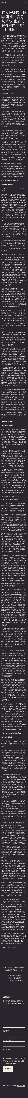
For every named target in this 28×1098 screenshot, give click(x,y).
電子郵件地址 (8, 1040)
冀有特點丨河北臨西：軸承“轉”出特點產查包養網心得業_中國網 (15, 978)
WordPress (21, 1086)
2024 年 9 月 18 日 (14, 947)
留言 (5, 1008)
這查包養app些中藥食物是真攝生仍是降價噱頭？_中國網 (14, 968)
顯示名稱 (6, 1031)
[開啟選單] (26, 2)
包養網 (24, 442)
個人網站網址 (7, 1049)
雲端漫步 (4, 2)
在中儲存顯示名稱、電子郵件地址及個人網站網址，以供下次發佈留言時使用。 (14, 1061)
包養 (7, 804)
